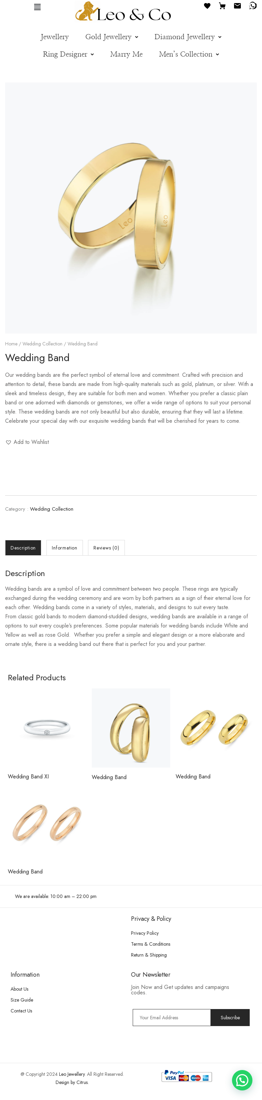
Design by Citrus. (72, 1082)
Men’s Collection (189, 54)
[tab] (23, 548)
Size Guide (22, 999)
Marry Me (126, 54)
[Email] (237, 5)
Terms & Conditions (150, 944)
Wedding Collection (42, 343)
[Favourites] (207, 5)
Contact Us (21, 1010)
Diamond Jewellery (188, 37)
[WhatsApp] (252, 5)
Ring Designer (68, 54)
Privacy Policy (145, 933)
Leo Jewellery (72, 1074)
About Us (19, 989)
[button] (37, 7)
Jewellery (55, 37)
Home (11, 343)
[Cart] (222, 5)
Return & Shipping (149, 954)
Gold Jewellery (111, 37)
